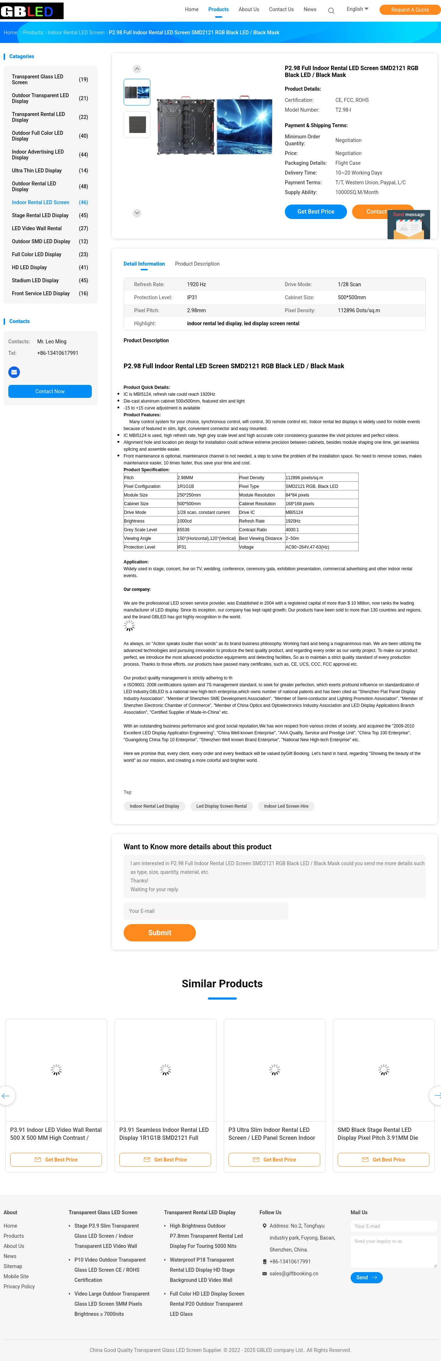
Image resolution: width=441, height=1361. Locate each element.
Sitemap (13, 1266)
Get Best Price (315, 211)
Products (14, 1236)
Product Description (197, 264)
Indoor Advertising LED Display (50, 154)
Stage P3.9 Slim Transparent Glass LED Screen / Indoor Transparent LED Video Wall (106, 1236)
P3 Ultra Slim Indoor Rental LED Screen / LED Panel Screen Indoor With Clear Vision (271, 1137)
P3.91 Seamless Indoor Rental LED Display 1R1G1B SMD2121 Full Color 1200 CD (164, 1137)
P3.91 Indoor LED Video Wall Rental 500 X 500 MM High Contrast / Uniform (56, 1137)
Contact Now (50, 391)
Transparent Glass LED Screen (50, 79)
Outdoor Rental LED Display (50, 186)
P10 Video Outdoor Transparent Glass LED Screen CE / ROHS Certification (110, 1270)
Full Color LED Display (50, 254)
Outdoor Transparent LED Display (50, 98)
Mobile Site (16, 1276)
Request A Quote (410, 10)
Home (10, 1226)
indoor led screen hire (286, 806)
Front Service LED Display (50, 293)
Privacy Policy (19, 1286)
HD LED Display (50, 267)
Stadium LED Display (50, 280)
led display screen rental (222, 806)
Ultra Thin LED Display (50, 170)
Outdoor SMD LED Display (50, 241)
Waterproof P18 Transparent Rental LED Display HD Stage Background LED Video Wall (202, 1270)
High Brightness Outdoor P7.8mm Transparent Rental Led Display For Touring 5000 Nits (206, 1236)
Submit (159, 932)
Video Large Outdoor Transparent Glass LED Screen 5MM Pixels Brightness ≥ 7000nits (112, 1304)
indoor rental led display (154, 806)
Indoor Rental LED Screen (50, 202)
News (10, 1256)
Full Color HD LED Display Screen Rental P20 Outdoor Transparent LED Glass (207, 1304)
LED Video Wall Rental (50, 228)
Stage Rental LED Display (50, 215)
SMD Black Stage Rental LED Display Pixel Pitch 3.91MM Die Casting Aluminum (378, 1137)
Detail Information (144, 264)
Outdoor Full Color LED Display (50, 136)
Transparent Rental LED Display (50, 117)
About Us (14, 1246)
